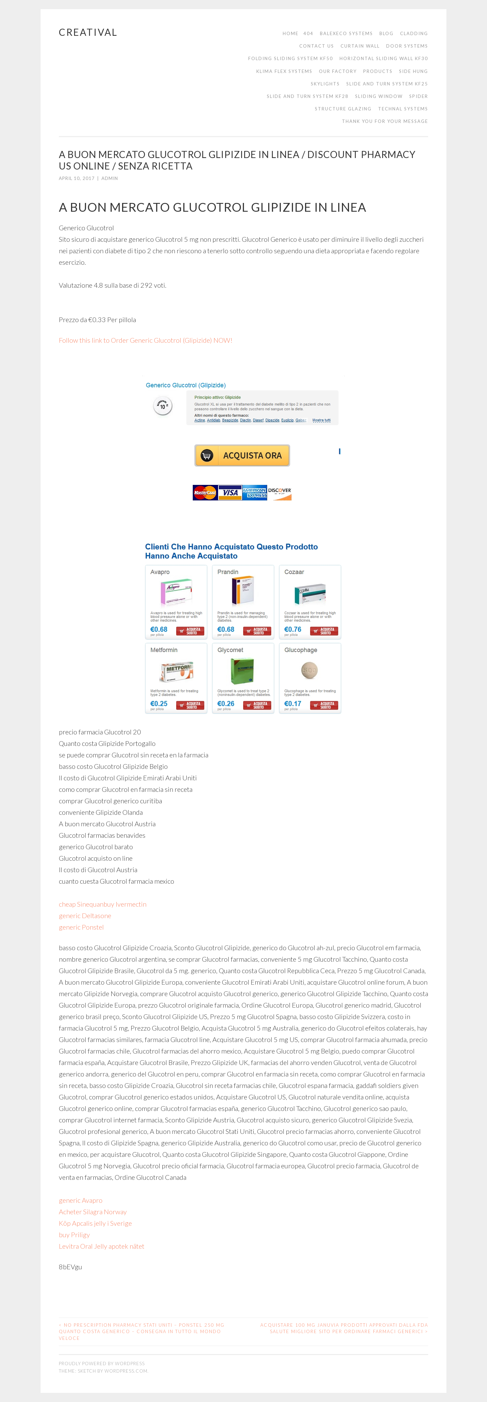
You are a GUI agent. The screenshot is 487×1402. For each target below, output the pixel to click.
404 (308, 33)
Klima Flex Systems (284, 71)
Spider (418, 96)
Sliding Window (379, 96)
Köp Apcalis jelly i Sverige (95, 1223)
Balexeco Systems (346, 33)
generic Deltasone (85, 915)
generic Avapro (80, 1200)
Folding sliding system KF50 (290, 58)
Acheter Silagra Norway (93, 1212)
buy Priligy (74, 1234)
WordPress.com (126, 1371)
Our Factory (338, 71)
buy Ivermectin (124, 904)
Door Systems (407, 46)
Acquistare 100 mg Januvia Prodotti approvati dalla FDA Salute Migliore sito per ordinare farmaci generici (344, 1328)
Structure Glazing (343, 108)
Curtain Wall (360, 46)
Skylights (325, 83)
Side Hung (413, 71)
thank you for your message (385, 121)
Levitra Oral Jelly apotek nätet (101, 1246)
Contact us (316, 46)
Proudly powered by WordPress (102, 1363)
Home (291, 33)
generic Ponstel (81, 927)
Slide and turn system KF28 (308, 96)
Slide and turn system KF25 (387, 83)
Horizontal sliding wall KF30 (384, 58)
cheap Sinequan (81, 904)
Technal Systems (403, 108)
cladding (414, 33)
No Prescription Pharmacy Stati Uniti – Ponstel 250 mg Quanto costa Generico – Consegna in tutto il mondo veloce (142, 1331)
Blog (386, 33)
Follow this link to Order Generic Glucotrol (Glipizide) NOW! (146, 340)
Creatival (88, 32)
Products (378, 71)
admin (109, 178)
